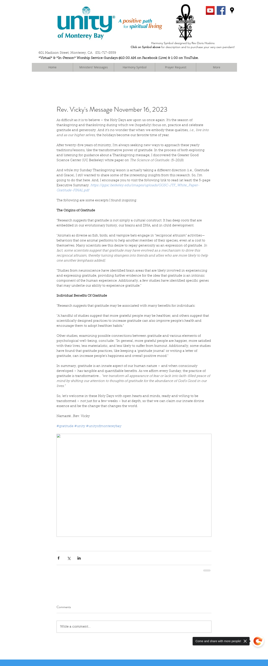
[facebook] (221, 10)
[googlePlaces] (232, 10)
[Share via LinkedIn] (79, 558)
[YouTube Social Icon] (210, 10)
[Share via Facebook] (59, 558)
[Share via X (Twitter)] (69, 558)
